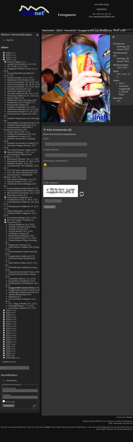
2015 (8, 326)
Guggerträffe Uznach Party (21, 288)
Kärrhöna (12, 297)
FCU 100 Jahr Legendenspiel (20, 170)
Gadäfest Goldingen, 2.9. (18, 107)
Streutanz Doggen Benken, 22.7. (22, 145)
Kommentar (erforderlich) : (56, 160)
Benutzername (9, 388)
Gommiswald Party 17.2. (19, 238)
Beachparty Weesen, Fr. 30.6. (20, 161)
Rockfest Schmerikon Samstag (21, 138)
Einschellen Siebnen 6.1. (19, 308)
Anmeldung (11, 380)
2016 (8, 324)
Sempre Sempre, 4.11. (17, 77)
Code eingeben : (51, 182)
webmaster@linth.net (104, 16)
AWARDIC (101, 9)
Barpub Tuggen (14, 62)
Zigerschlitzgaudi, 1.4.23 (18, 211)
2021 (8, 312)
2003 (8, 353)
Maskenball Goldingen (18, 236)
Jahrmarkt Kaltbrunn (16, 91)
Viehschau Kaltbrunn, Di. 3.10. (21, 96)
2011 (8, 335)
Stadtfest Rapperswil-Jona (19, 125)
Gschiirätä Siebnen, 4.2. (19, 278)
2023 (8, 59)
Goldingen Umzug (16, 233)
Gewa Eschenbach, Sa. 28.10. (21, 84)
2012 (8, 333)
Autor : (46, 138)
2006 (8, 346)
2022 (8, 310)
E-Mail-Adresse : (51, 149)
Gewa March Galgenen (17, 197)
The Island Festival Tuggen (19, 150)
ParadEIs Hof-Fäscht (16, 89)
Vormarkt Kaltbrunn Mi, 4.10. (20, 93)
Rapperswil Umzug (17, 245)
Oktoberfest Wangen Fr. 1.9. (20, 111)
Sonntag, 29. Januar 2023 (123, 60)
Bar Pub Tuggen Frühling (18, 220)
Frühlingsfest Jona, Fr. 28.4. (19, 199)
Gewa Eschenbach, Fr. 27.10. (20, 86)
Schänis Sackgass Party (19, 227)
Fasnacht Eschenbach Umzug (22, 274)
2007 (8, 344)
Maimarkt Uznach (15, 195)
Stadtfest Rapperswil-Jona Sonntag (23, 118)
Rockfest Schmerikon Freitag (20, 143)
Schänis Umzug (15, 229)
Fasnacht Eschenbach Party (21, 272)
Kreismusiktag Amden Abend (20, 188)
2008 (8, 342)
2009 (8, 339)
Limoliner (47, 427)
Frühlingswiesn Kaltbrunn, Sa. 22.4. (23, 202)
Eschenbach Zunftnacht (19, 281)
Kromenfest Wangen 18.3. (19, 217)
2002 (8, 355)
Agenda (10, 40)
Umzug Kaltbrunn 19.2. (18, 224)
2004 (8, 351)
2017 (8, 321)
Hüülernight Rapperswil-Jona (21, 292)
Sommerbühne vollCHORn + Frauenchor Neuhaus (18, 128)
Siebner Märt (13, 98)
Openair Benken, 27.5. (17, 181)
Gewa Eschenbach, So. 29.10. (21, 82)
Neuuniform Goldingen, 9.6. (19, 179)
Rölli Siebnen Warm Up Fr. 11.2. (23, 263)
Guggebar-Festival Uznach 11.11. (22, 68)
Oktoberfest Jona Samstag (19, 100)
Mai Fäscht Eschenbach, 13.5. (20, 193)
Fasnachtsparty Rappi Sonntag (22, 240)
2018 (8, 319)
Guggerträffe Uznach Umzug (21, 290)
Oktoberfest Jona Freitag (18, 102)
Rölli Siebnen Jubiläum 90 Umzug (23, 247)
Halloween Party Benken (18, 80)
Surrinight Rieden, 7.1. (18, 306)
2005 (8, 348)
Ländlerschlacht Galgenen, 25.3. (21, 213)
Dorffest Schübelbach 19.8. (19, 134)
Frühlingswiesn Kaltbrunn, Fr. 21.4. (23, 206)
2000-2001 (10, 358)
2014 (8, 328)
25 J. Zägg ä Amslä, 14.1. (20, 303)
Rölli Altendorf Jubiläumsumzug (22, 267)
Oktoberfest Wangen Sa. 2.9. (20, 109)
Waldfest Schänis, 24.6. (17, 163)
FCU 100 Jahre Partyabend (19, 172)
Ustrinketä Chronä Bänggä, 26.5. (22, 184)
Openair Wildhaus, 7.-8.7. (18, 152)
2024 (8, 57)
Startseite (48, 30)
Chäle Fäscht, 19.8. (16, 132)
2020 (8, 315)
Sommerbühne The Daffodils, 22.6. (23, 166)
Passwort (7, 395)
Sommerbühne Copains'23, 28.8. (22, 114)
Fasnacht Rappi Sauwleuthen (21, 258)
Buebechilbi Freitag (16, 105)
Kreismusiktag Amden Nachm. (20, 190)
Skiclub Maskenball (17, 294)
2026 (8, 53)
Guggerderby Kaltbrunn (19, 256)
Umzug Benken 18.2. (18, 231)
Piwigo (129, 417)
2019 (8, 317)
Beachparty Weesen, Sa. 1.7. (20, 159)
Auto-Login (9, 401)
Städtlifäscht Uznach (16, 136)
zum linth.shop (102, 4)
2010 (8, 337)
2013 (8, 330)
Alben (4, 47)
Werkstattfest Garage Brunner (20, 123)
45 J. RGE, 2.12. (14, 66)
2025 (8, 55)
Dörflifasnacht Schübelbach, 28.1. (23, 283)
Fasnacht (11, 222)
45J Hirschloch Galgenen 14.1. (22, 299)
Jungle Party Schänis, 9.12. (19, 64)
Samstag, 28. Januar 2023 (123, 48)
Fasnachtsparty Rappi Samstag (22, 251)
